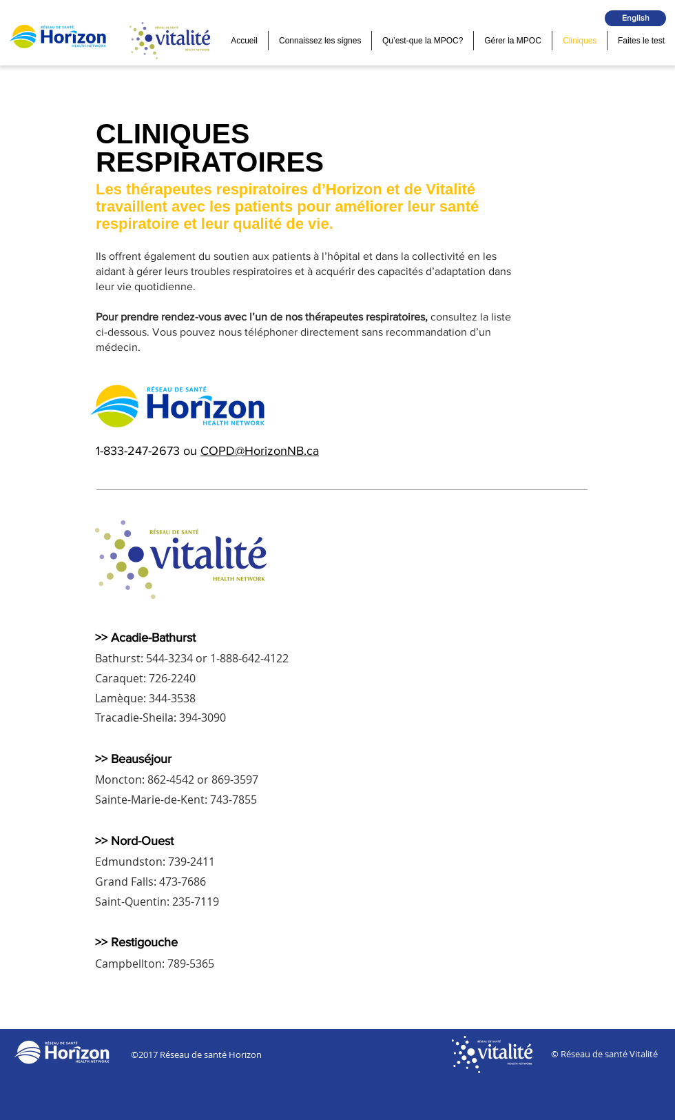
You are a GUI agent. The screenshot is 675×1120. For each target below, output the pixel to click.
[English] (635, 18)
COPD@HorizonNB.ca (259, 451)
